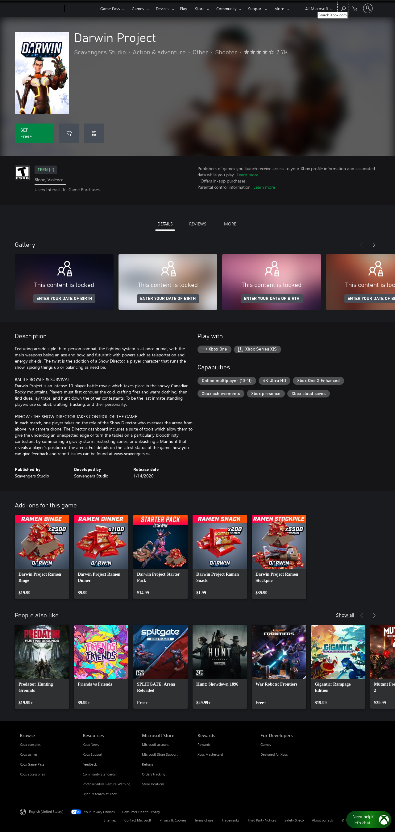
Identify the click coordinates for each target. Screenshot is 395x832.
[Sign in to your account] (367, 8)
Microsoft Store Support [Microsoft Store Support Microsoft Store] (160, 754)
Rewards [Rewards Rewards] (204, 744)
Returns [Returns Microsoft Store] (148, 764)
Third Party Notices (261, 820)
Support (255, 8)
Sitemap (110, 820)
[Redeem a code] (94, 133)
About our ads (322, 820)
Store (200, 8)
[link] (42, 557)
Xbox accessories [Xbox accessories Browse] (32, 774)
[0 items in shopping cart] (354, 8)
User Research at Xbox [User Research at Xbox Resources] (100, 794)
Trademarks (230, 820)
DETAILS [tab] (165, 224)
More (279, 8)
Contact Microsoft (137, 820)
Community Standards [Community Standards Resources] (99, 774)
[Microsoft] (41, 8)
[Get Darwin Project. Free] (34, 133)
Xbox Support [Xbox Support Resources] (92, 754)
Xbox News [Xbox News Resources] (91, 744)
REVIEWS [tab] (197, 224)
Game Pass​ (110, 8)
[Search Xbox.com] (342, 8)
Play (183, 8)
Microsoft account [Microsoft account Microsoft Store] (155, 744)
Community (226, 8)
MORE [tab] (230, 224)
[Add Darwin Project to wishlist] (69, 133)
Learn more (247, 175)
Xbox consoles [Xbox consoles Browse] (30, 744)
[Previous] (362, 245)
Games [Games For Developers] (265, 744)
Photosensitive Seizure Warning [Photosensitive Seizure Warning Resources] (106, 784)
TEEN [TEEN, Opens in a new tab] (46, 169)
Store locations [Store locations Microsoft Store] (153, 784)
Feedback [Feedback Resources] (90, 764)
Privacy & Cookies (173, 820)
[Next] (374, 245)
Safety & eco (294, 820)
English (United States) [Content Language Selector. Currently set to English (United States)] (46, 811)
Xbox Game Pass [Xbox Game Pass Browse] (32, 764)
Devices (162, 8)
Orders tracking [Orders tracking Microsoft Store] (153, 774)
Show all (345, 614)
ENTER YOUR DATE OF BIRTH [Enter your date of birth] (64, 298)
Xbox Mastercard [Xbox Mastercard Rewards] (210, 754)
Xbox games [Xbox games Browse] (29, 754)
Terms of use (204, 820)
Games (138, 8)
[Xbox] (82, 8)
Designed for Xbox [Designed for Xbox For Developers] (274, 754)
